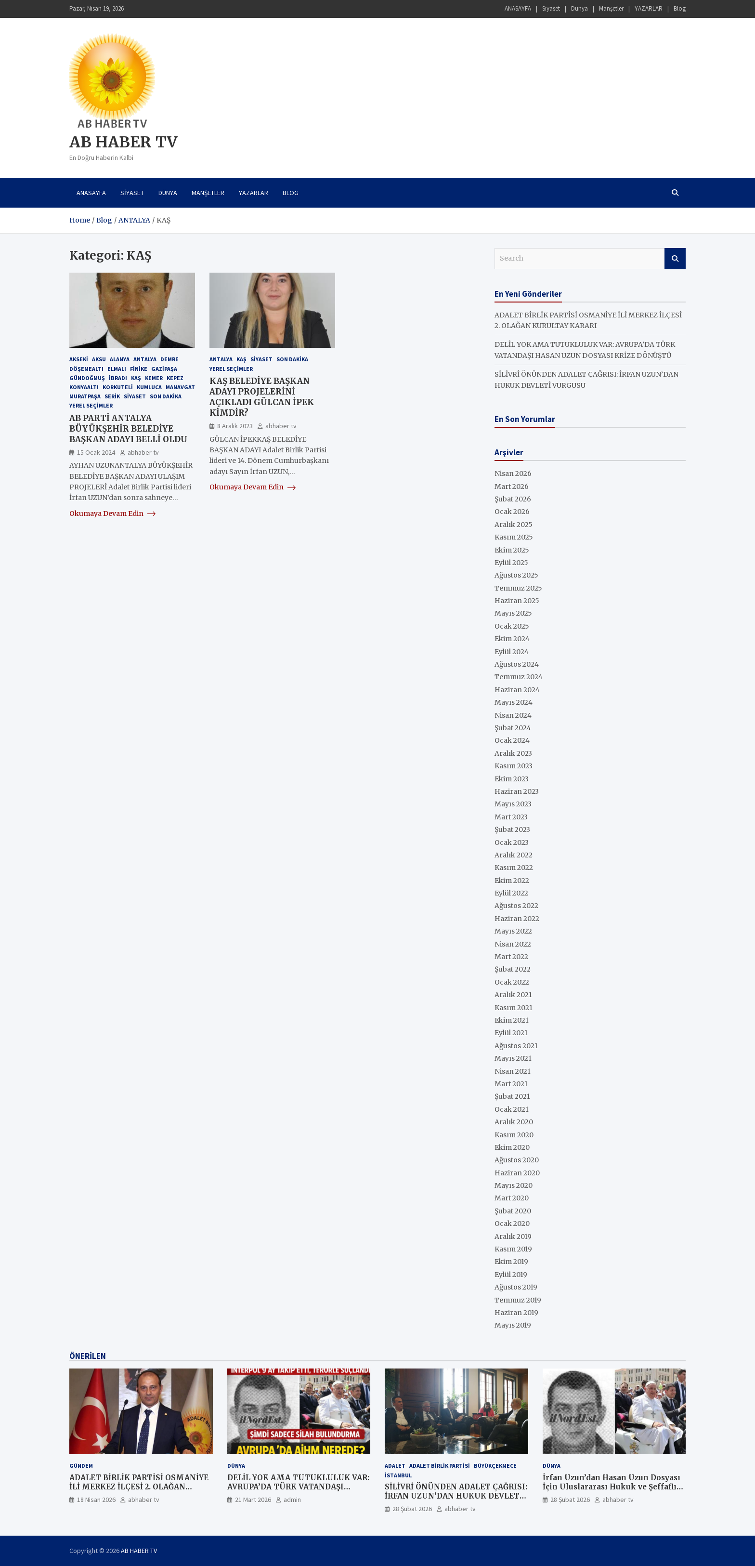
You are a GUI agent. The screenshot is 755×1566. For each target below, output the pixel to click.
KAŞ (136, 378)
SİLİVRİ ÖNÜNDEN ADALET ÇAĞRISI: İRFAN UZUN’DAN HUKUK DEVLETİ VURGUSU (456, 1496)
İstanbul (398, 1475)
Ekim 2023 (512, 779)
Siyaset (551, 8)
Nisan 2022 (513, 944)
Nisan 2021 (513, 1071)
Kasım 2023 (514, 766)
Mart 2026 (512, 486)
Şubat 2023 (512, 829)
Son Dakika (166, 396)
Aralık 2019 (513, 1236)
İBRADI (118, 378)
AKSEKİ (78, 359)
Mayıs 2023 (513, 804)
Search (675, 258)
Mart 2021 (511, 1083)
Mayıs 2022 (513, 931)
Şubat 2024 (513, 728)
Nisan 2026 (513, 473)
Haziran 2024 (517, 689)
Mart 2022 (511, 956)
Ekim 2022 (512, 880)
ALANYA (120, 359)
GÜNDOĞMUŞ (87, 378)
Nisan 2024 (513, 715)
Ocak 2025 (512, 626)
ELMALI (116, 368)
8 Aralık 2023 (235, 425)
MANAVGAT (180, 387)
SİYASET (261, 359)
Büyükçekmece (495, 1465)
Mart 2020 (512, 1198)
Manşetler (611, 8)
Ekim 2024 (512, 638)
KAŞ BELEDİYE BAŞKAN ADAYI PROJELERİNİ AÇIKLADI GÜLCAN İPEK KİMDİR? (261, 397)
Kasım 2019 (513, 1249)
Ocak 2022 (512, 982)
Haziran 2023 (517, 791)
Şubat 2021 (512, 1096)
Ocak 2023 (512, 842)
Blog (680, 8)
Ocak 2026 (512, 511)
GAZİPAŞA (164, 368)
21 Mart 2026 (253, 1499)
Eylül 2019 (511, 1274)
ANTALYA (144, 359)
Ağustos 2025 (516, 575)
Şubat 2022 (513, 969)
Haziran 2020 (517, 1173)
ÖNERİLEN (87, 1356)
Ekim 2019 (511, 1261)
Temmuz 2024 (519, 676)
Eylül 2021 (511, 1032)
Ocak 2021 (512, 1109)
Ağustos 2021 (516, 1045)
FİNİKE (138, 368)
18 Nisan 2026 (96, 1499)
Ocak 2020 (512, 1223)
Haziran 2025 (517, 600)
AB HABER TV (123, 142)
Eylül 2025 (511, 562)
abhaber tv (143, 452)
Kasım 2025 (514, 537)
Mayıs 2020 (514, 1185)
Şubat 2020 (513, 1211)
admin (292, 1499)
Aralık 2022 (514, 855)
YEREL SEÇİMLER (91, 405)
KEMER (154, 378)
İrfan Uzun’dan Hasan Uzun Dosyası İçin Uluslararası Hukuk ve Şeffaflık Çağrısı (612, 1487)
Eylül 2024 (512, 651)
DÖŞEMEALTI (86, 368)
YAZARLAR (649, 8)
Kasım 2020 (514, 1135)
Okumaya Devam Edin (112, 513)
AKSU (99, 359)
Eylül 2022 (511, 893)
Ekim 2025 (512, 550)
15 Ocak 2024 (96, 452)
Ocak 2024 (512, 740)
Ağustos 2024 (517, 664)
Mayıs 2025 (513, 613)
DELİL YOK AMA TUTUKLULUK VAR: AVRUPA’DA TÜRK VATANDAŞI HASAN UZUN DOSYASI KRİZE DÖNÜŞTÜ (298, 1492)
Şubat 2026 (513, 499)
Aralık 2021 (513, 994)
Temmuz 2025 (518, 588)
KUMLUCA (149, 387)
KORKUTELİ (118, 387)
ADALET (395, 1465)
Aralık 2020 (514, 1122)
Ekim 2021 (512, 1020)
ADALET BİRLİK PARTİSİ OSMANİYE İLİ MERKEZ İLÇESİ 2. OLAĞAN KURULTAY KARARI (138, 1487)
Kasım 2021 (514, 1007)
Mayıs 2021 (513, 1058)
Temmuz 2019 (518, 1300)
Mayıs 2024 (514, 702)
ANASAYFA (518, 8)
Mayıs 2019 (513, 1325)
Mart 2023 (511, 817)
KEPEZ (175, 378)
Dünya (579, 8)
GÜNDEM (81, 1465)
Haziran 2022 (517, 918)
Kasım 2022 (514, 867)
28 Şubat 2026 (412, 1508)
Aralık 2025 (514, 524)
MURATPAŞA (85, 396)
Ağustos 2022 (516, 905)
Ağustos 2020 (517, 1160)
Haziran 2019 (516, 1312)
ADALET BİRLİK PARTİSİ (439, 1465)
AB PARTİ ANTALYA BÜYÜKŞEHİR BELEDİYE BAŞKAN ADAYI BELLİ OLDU (128, 429)
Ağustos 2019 (516, 1287)
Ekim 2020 (512, 1147)
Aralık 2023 (513, 753)
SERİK (112, 396)
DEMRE (169, 359)
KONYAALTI (84, 387)
